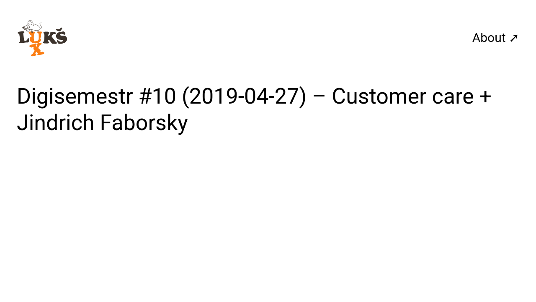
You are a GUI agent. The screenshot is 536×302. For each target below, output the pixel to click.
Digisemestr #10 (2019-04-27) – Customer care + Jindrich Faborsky (254, 109)
